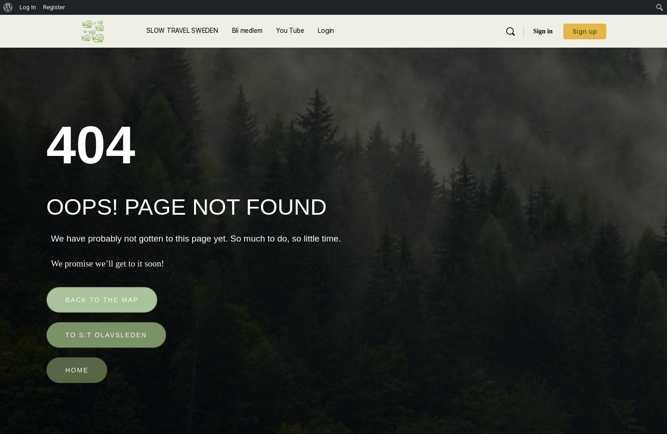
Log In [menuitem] (27, 7)
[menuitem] (8, 7)
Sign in (543, 31)
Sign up (585, 31)
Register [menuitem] (54, 7)
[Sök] (510, 31)
